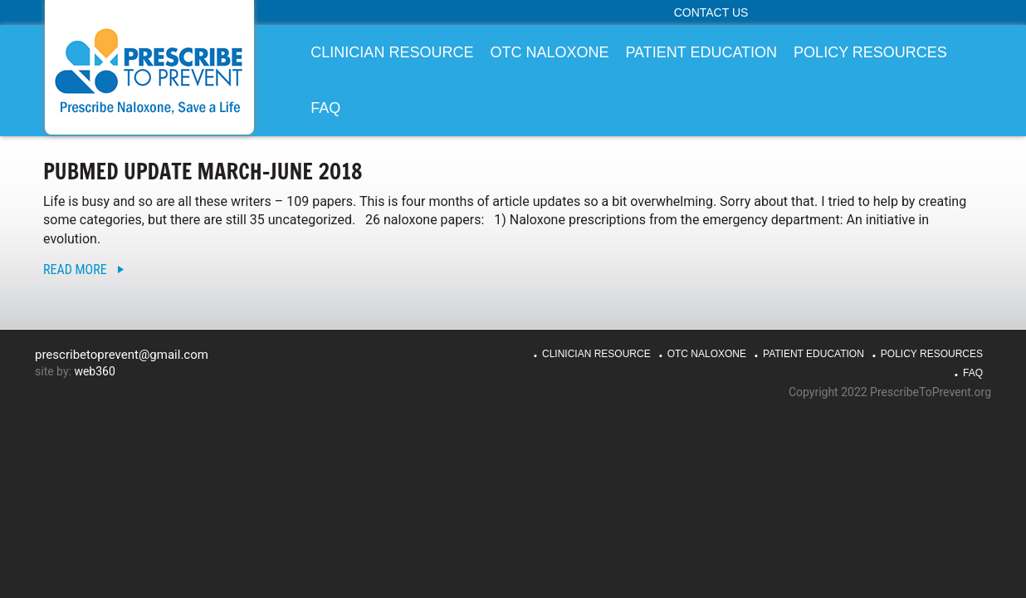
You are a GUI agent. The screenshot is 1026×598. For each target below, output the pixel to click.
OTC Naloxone (706, 354)
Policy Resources (932, 354)
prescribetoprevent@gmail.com (121, 354)
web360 (94, 371)
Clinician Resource (596, 354)
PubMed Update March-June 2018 (203, 171)
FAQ (973, 373)
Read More (75, 269)
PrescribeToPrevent (149, 71)
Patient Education (813, 354)
